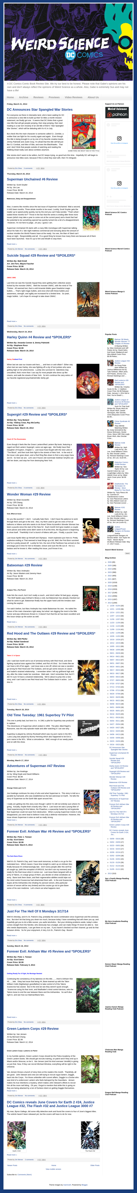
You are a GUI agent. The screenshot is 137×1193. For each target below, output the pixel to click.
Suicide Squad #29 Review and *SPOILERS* (41, 255)
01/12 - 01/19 (115, 866)
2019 (110, 586)
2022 (110, 576)
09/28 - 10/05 (115, 650)
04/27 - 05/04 (115, 724)
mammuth (67, 1185)
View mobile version (53, 1169)
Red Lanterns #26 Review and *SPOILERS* (121, 382)
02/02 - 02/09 (115, 856)
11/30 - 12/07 (115, 619)
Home (10, 97)
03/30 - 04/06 (115, 738)
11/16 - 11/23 (115, 626)
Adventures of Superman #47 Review (36, 766)
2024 (110, 569)
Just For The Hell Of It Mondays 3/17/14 (37, 911)
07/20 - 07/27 (115, 684)
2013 (110, 873)
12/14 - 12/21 (115, 612)
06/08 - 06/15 (115, 704)
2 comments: (29, 1160)
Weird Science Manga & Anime (115, 206)
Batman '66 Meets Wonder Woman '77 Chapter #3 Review (122, 341)
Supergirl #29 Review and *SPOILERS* (37, 414)
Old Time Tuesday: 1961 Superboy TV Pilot (40, 715)
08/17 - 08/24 (115, 670)
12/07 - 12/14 (115, 616)
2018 (110, 589)
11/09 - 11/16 (115, 629)
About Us (93, 97)
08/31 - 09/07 (115, 663)
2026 (110, 562)
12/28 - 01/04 (115, 606)
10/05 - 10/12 (115, 646)
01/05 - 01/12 (115, 869)
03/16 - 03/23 (115, 744)
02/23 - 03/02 (115, 845)
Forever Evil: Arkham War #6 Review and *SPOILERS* (49, 831)
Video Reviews (73, 97)
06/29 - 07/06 (115, 694)
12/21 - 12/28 (115, 609)
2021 (110, 579)
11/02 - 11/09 (115, 633)
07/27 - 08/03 (115, 680)
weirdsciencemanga (130, 206)
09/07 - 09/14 (115, 660)
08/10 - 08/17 (115, 673)
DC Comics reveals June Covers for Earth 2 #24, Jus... (119, 832)
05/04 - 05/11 (115, 721)
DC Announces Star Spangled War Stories (40, 109)
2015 (110, 599)
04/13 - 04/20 (115, 731)
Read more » (12, 244)
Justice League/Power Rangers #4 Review (122, 529)
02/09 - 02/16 (115, 852)
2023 (110, 572)
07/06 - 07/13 (115, 690)
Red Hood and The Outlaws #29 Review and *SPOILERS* (51, 633)
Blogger (84, 1185)
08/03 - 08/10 (115, 677)
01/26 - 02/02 (115, 859)
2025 (110, 565)
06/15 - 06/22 (115, 700)
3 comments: (28, 168)
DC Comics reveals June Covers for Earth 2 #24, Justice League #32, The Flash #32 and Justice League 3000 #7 (51, 1104)
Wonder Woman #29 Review (29, 494)
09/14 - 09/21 (115, 656)
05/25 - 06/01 (115, 711)
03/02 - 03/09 (115, 842)
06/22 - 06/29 (115, 697)
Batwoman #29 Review (24, 565)
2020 (110, 582)
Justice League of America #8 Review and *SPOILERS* (122, 402)
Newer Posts (12, 1165)
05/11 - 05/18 (115, 717)
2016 (110, 596)
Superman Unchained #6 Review (32, 179)
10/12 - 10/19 (115, 643)
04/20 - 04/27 (115, 728)
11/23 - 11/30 (115, 623)
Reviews (38, 97)
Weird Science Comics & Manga (115, 161)
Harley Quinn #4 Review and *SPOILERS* (39, 337)
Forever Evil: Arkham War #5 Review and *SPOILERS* (49, 951)
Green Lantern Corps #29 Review (33, 1028)
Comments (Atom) (25, 1175)
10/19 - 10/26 (115, 640)
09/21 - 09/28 (115, 653)
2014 (110, 603)
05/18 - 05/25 (115, 714)
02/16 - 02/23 (115, 849)
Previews (54, 97)
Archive (23, 97)
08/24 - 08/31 (115, 667)
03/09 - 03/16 (115, 839)
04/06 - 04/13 (115, 734)
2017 (110, 593)
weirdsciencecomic (131, 161)
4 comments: (28, 905)
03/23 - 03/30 (115, 741)
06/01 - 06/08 (115, 707)
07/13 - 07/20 (115, 687)
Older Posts (94, 1165)
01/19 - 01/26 (115, 862)
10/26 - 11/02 (115, 636)
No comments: (30, 249)
